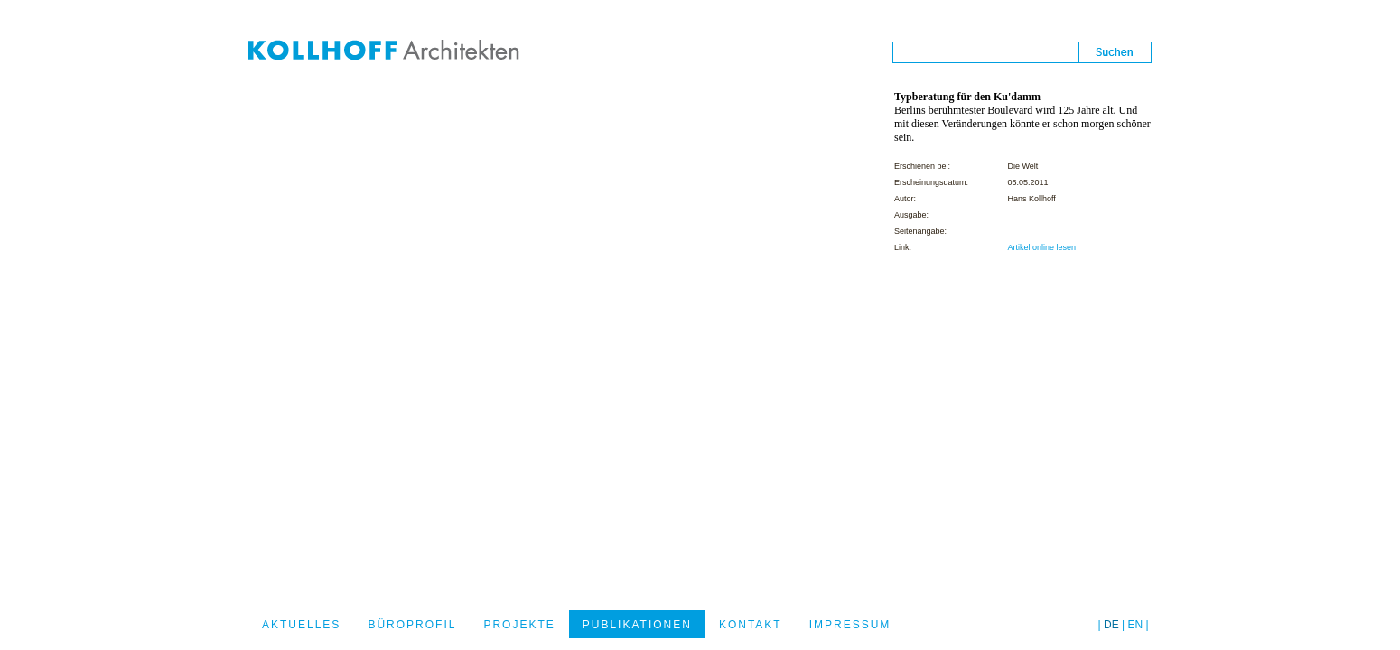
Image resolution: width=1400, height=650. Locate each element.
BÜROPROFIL (412, 624)
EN (1135, 624)
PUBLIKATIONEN (637, 624)
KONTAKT (750, 624)
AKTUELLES (301, 624)
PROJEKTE (519, 624)
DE (1111, 624)
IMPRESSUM (850, 624)
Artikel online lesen (1041, 247)
